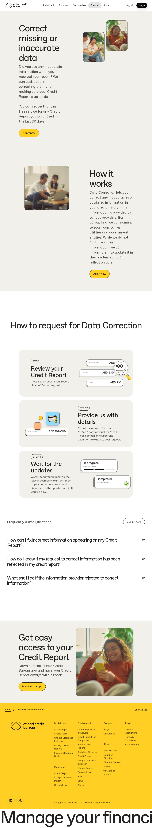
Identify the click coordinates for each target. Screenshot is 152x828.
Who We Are (110, 750)
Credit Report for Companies (86, 739)
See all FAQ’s (134, 522)
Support (94, 5)
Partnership (79, 5)
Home (8, 709)
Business (63, 5)
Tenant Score (84, 772)
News (106, 766)
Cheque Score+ (85, 768)
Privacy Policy (132, 744)
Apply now (29, 133)
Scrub (80, 780)
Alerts (80, 785)
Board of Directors (108, 756)
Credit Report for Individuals (86, 731)
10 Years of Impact (109, 772)
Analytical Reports (87, 752)
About (107, 5)
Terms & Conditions (130, 739)
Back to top (141, 709)
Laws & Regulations (131, 731)
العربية (129, 5)
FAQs (106, 729)
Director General (112, 762)
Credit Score (60, 733)
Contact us (109, 733)
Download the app (32, 686)
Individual (48, 5)
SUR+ (80, 776)
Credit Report (61, 729)
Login (142, 5)
